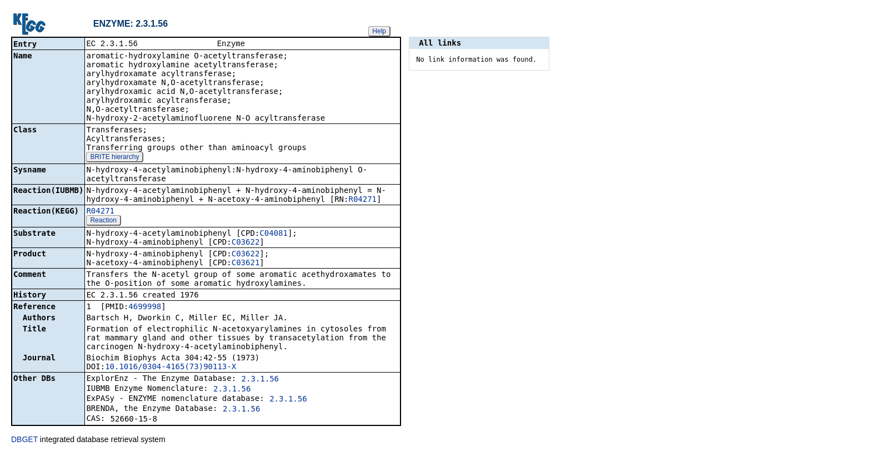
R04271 (362, 200)
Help (379, 31)
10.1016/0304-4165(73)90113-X (170, 367)
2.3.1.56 (260, 379)
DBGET (24, 440)
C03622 (246, 243)
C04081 (273, 234)
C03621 (246, 263)
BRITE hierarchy (114, 158)
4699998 (144, 307)
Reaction (103, 221)
